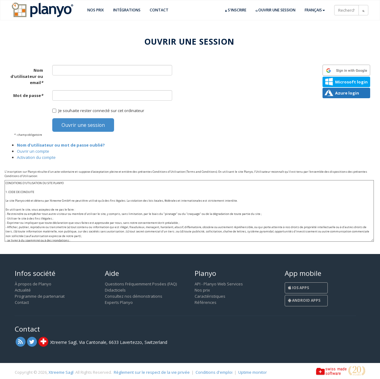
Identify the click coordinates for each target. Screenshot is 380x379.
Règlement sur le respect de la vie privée (152, 372)
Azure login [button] (347, 93)
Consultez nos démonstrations (133, 296)
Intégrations (127, 10)
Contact (159, 10)
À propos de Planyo (33, 284)
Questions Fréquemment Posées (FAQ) (141, 284)
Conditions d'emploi (214, 372)
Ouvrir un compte (33, 151)
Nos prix (95, 10)
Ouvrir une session (275, 10)
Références (205, 302)
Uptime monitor (252, 372)
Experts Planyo (119, 302)
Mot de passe (28, 95)
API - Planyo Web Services (219, 284)
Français (315, 10)
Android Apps (304, 300)
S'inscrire (235, 10)
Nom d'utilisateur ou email (26, 76)
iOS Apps (298, 287)
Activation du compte (36, 157)
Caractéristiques (210, 296)
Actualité (23, 290)
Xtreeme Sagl (61, 372)
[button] (346, 70)
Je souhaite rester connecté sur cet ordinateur (98, 110)
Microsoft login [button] (351, 82)
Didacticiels (115, 290)
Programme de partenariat (40, 296)
